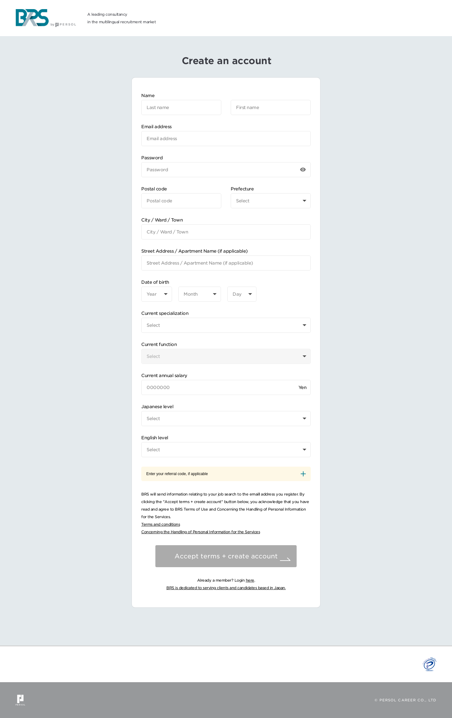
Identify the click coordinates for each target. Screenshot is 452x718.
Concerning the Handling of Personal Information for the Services (200, 531)
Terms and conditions (160, 524)
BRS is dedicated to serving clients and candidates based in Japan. (226, 587)
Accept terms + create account (226, 556)
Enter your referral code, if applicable (226, 473)
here (250, 580)
